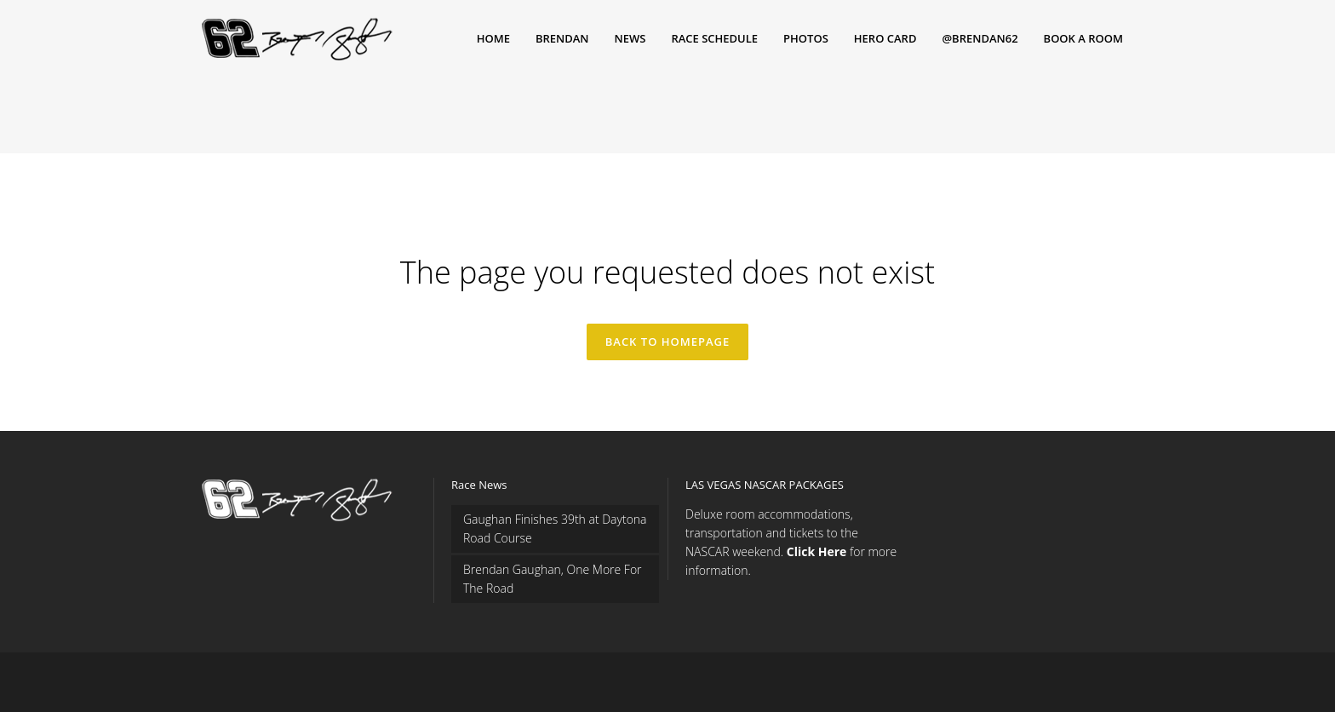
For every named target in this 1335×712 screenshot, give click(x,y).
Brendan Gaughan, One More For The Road (552, 578)
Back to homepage (668, 341)
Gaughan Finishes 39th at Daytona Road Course (555, 528)
